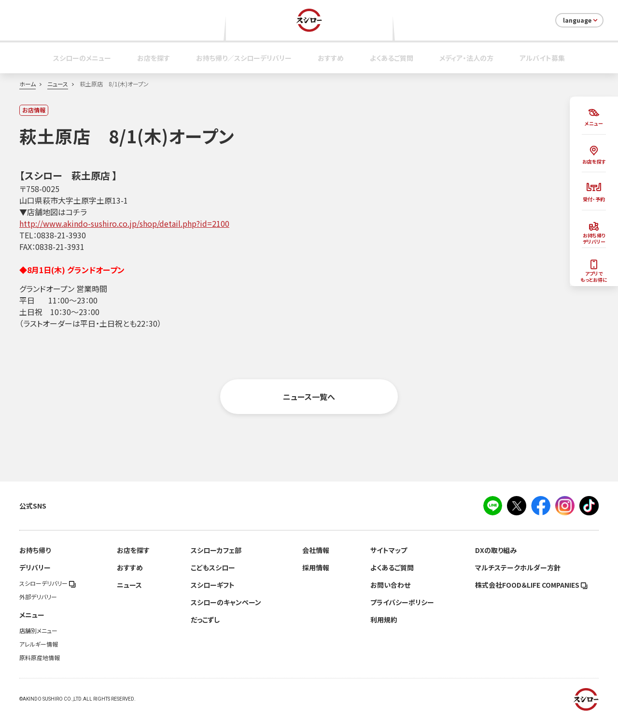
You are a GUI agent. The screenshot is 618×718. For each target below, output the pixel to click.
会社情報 (315, 550)
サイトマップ (388, 550)
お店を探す (153, 58)
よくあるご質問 (391, 58)
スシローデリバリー (47, 583)
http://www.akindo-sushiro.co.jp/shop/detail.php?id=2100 (124, 223)
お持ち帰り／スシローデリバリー (244, 58)
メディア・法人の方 (466, 58)
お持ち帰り (35, 550)
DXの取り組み (496, 550)
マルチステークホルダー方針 (518, 567)
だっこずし (205, 619)
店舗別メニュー (38, 630)
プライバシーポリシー (402, 602)
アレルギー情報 (38, 644)
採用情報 (315, 567)
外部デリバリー (38, 597)
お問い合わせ (390, 585)
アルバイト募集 (542, 58)
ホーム (27, 84)
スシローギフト (213, 585)
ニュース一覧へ (309, 396)
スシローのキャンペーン (226, 602)
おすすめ (331, 58)
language (581, 20)
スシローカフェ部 (216, 550)
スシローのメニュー (82, 58)
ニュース (57, 84)
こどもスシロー (213, 567)
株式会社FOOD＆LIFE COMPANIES (531, 585)
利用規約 (383, 619)
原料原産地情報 (39, 657)
